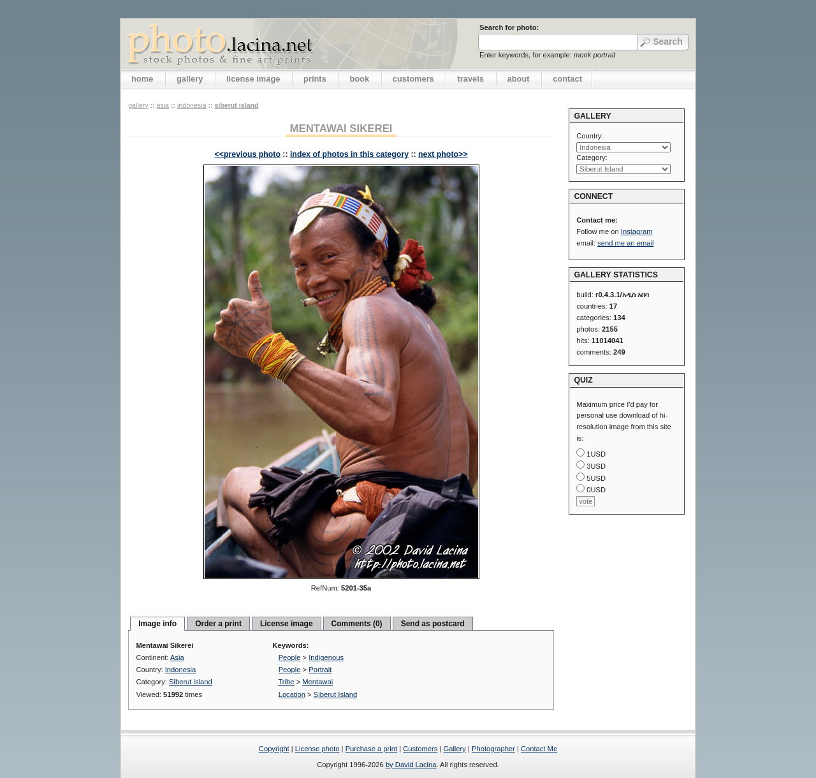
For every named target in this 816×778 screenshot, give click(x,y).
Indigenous (326, 657)
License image (286, 623)
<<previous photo (247, 154)
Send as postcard (433, 623)
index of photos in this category (349, 154)
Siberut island (236, 105)
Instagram (637, 231)
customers (413, 79)
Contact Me (539, 748)
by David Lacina (411, 764)
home (142, 79)
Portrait (320, 669)
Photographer (493, 748)
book (359, 79)
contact (567, 79)
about (518, 79)
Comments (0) (357, 623)
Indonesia (192, 105)
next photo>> (442, 154)
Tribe (286, 682)
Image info (157, 623)
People (290, 657)
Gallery (454, 748)
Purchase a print (371, 748)
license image (253, 79)
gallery (190, 79)
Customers (420, 748)
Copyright (274, 748)
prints (314, 79)
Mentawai (317, 682)
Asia (162, 105)
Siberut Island (335, 694)
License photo (317, 748)
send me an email (625, 243)
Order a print (218, 623)
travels (470, 79)
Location (292, 694)
